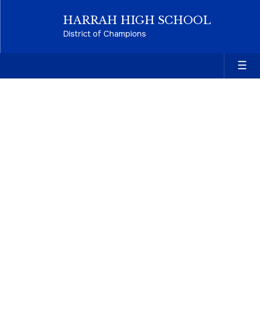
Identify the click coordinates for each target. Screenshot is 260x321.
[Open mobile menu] (242, 65)
